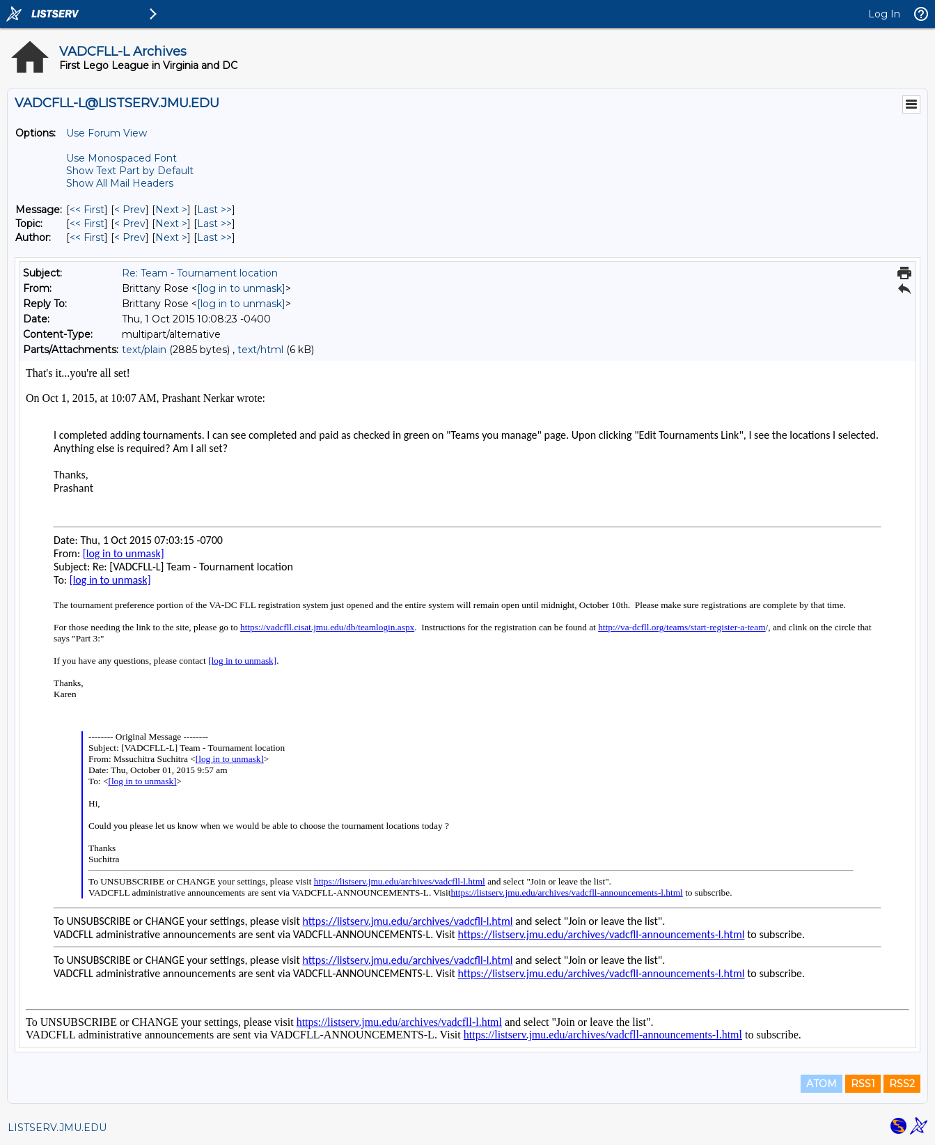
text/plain (144, 349)
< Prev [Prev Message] (130, 209)
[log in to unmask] (241, 288)
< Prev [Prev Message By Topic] (130, 223)
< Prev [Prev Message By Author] (130, 237)
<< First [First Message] (87, 209)
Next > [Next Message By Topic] (171, 223)
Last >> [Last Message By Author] (214, 237)
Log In (884, 14)
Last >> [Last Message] (214, 209)
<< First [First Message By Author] (87, 237)
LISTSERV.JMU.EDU (57, 1127)
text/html (260, 349)
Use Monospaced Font (121, 158)
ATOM (821, 1083)
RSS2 (902, 1083)
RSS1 (863, 1083)
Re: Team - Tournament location (200, 273)
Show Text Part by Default (130, 170)
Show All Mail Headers (119, 183)
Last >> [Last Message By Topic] (214, 223)
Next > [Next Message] (171, 209)
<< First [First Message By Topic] (87, 223)
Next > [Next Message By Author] (171, 237)
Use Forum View (106, 133)
